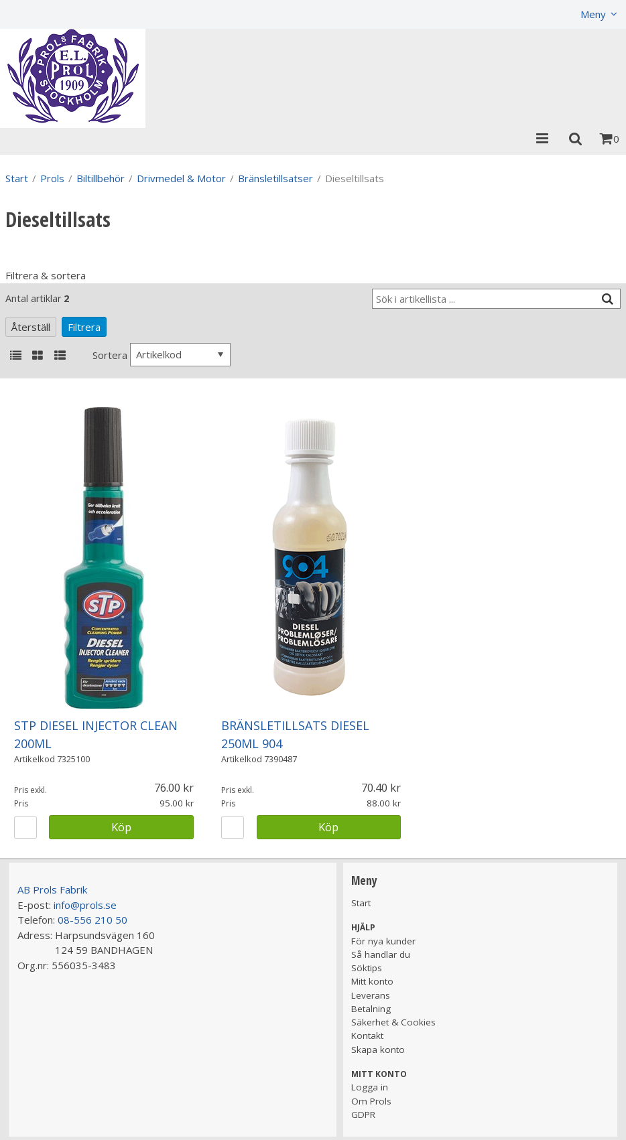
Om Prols (371, 1101)
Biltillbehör (100, 178)
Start (16, 178)
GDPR (363, 1115)
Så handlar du (380, 954)
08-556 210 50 (92, 919)
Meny (593, 14)
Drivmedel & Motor (181, 178)
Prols (52, 178)
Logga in (369, 1087)
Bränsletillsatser (275, 178)
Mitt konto (372, 981)
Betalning (371, 1009)
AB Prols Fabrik (52, 889)
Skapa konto (378, 1050)
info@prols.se (85, 905)
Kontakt (367, 1035)
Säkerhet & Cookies (393, 1022)
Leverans (370, 995)
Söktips (366, 968)
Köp (121, 827)
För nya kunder (383, 941)
